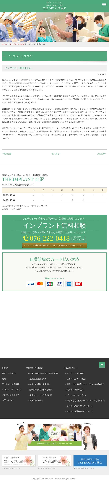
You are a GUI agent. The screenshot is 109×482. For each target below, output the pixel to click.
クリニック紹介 (8, 373)
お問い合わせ (8, 400)
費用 (4, 379)
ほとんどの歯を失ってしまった (80, 406)
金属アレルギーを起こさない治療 (43, 373)
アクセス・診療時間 (10, 384)
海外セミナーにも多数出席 (40, 395)
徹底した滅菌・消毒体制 (39, 384)
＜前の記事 (7, 154)
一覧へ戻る (54, 154)
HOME (5, 368)
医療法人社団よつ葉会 (54, 7)
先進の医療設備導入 (37, 379)
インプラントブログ (17, 44)
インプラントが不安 (75, 373)
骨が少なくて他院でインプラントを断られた (86, 400)
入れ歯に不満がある (75, 390)
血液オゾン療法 (36, 400)
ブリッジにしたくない (76, 395)
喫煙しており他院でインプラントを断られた (86, 384)
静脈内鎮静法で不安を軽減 (40, 390)
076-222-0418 (46, 238)
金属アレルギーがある (76, 379)
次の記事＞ (102, 154)
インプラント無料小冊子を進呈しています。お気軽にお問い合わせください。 (54, 245)
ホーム (4, 44)
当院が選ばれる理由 (34, 368)
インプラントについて (11, 389)
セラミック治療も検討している (80, 411)
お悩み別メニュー (71, 368)
